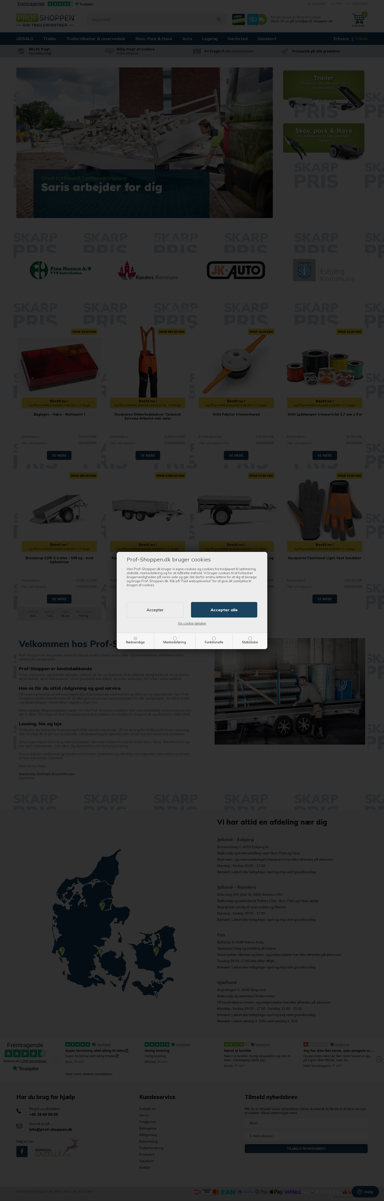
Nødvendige (135, 642)
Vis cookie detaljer (192, 623)
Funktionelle (214, 642)
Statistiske (250, 642)
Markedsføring (174, 642)
